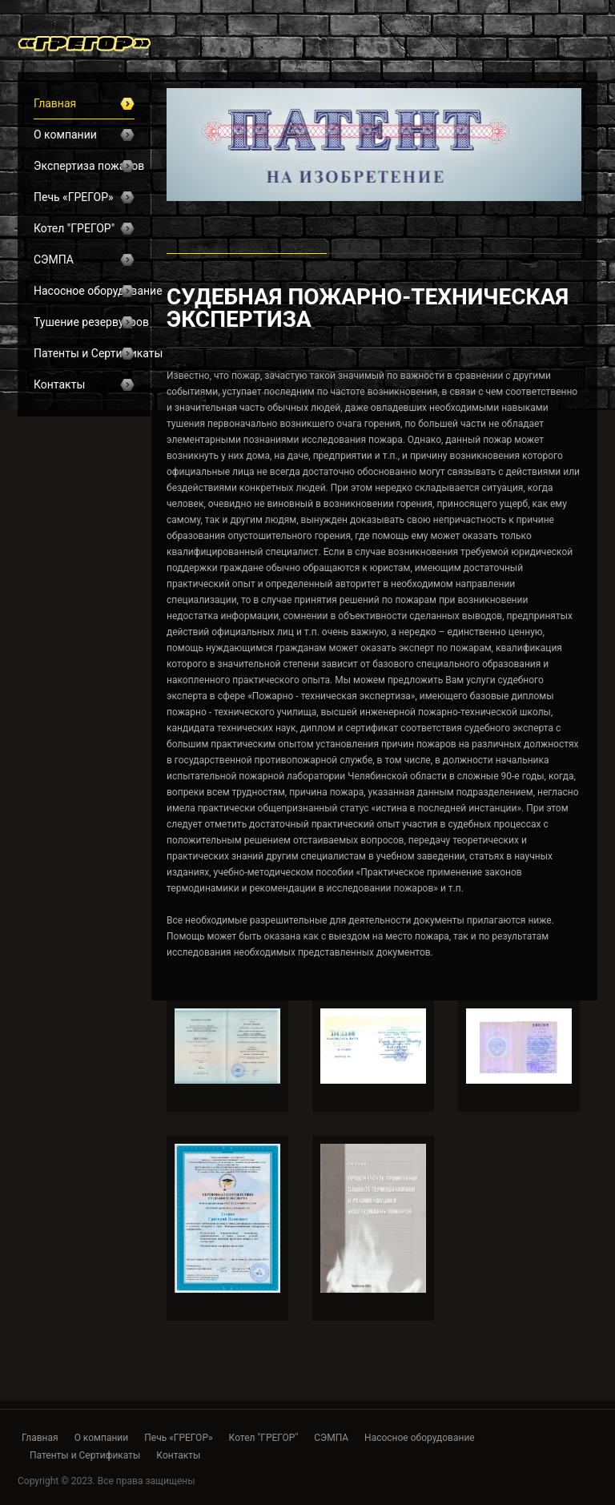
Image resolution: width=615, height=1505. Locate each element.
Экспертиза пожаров (84, 165)
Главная (84, 103)
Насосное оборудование (84, 290)
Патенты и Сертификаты (84, 353)
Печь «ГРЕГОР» (84, 197)
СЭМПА (84, 259)
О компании (84, 134)
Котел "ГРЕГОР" (84, 228)
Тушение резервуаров (84, 322)
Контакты (84, 384)
